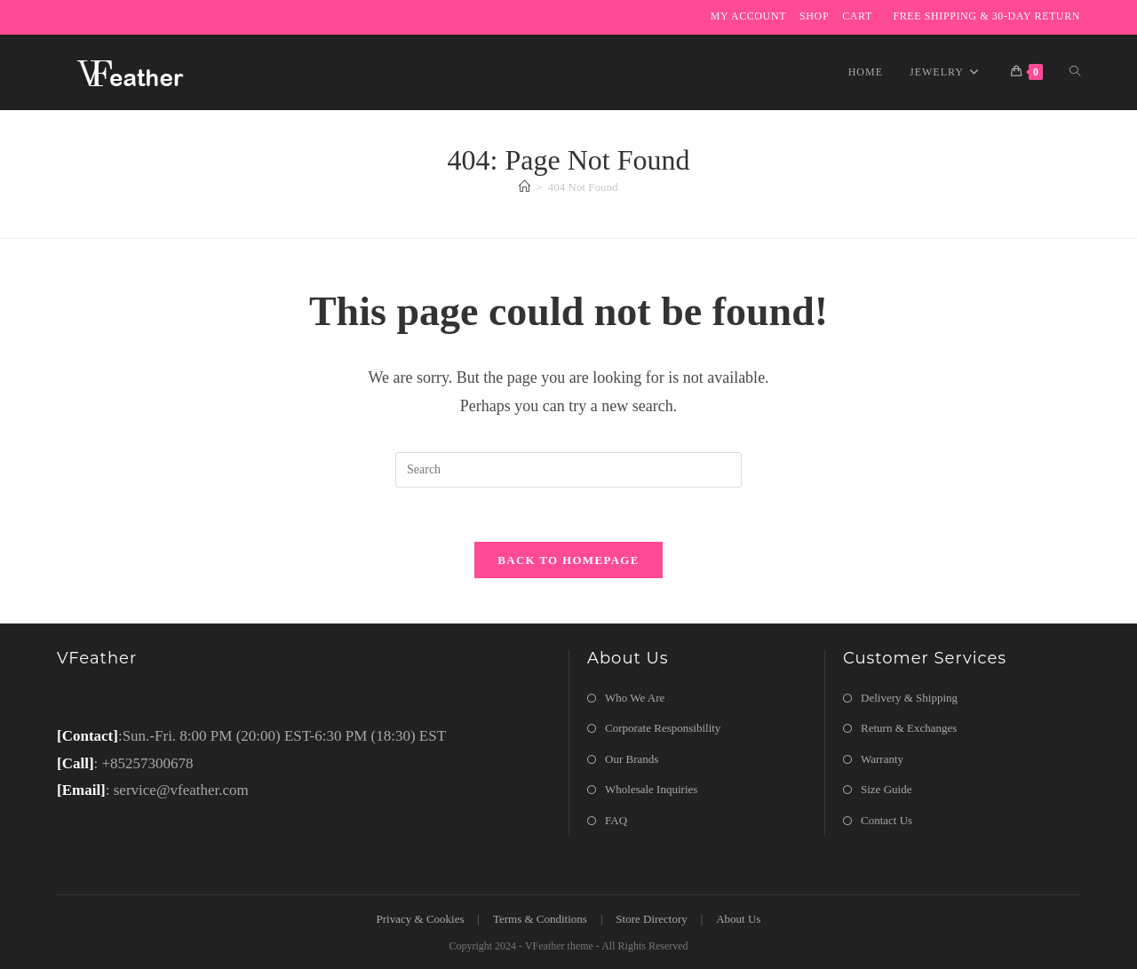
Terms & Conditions (540, 918)
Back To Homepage (568, 560)
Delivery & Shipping (909, 697)
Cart (857, 16)
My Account (748, 16)
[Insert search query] (568, 470)
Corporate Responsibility (662, 728)
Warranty (882, 759)
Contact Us (886, 820)
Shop (814, 16)
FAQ (616, 820)
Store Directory (652, 918)
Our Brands (631, 759)
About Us (738, 918)
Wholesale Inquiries (651, 789)
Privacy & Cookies (421, 918)
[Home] (524, 187)
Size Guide (886, 789)
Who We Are (634, 697)
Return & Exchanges (909, 728)
